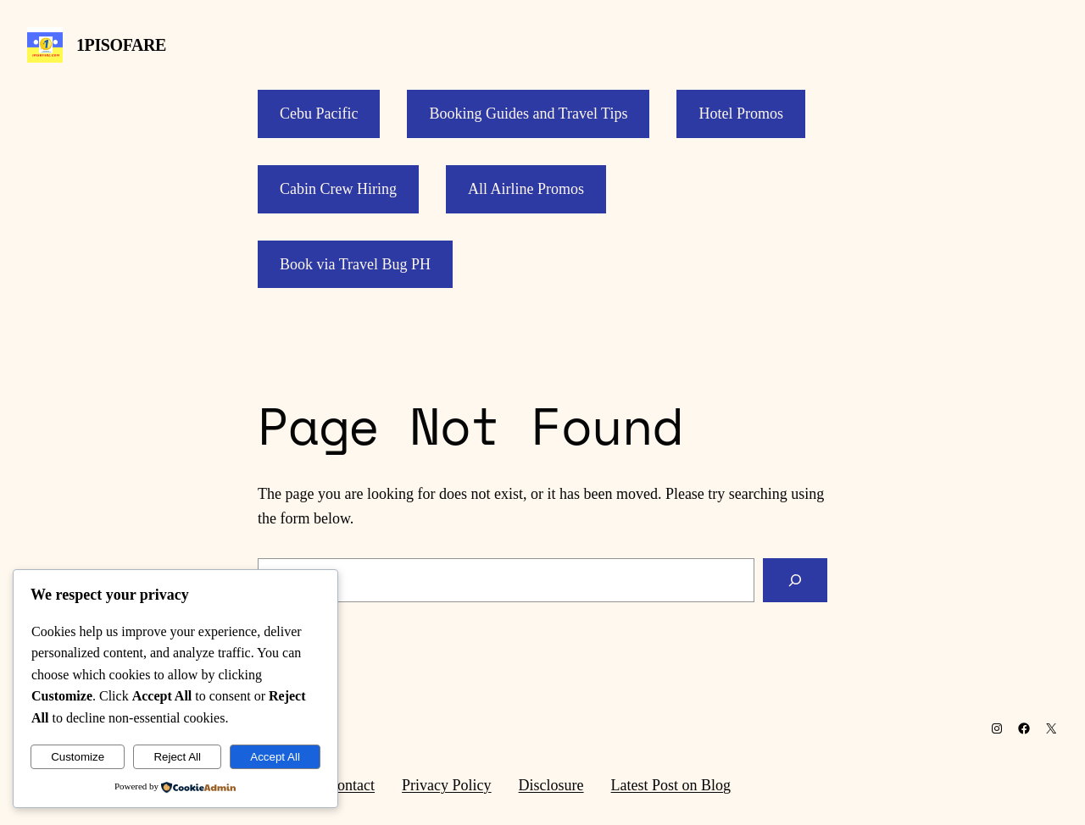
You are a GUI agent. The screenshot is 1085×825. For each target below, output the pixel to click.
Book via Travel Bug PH (355, 264)
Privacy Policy (447, 785)
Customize (77, 756)
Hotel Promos (740, 113)
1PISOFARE (121, 45)
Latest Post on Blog (671, 785)
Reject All (177, 756)
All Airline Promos (526, 188)
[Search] (795, 580)
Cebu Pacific (319, 113)
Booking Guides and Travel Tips (528, 113)
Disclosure (551, 785)
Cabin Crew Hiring (338, 188)
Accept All (275, 756)
